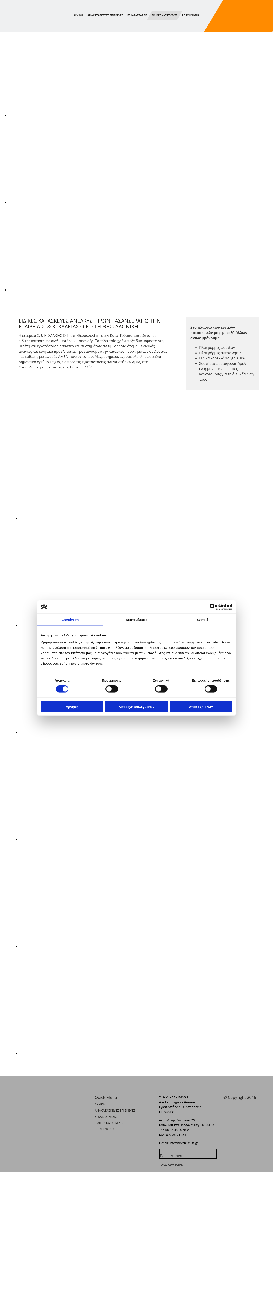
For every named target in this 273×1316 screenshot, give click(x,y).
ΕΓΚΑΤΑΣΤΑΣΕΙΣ (137, 15)
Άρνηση (72, 706)
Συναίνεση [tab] (70, 619)
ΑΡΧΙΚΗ (78, 15)
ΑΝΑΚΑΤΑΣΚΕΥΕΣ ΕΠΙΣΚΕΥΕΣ (105, 15)
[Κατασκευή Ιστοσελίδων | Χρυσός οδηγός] (227, 1107)
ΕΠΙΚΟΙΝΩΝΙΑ (191, 15)
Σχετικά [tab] (202, 619)
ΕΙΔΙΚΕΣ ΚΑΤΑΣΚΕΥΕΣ (164, 15)
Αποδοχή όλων (201, 706)
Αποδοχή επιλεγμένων (137, 706)
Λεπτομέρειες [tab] (136, 619)
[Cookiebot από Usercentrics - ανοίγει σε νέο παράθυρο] (213, 607)
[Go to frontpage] (22, 27)
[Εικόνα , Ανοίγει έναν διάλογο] (141, 115)
